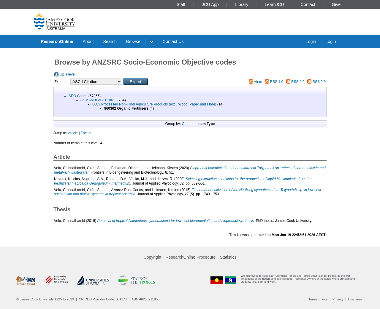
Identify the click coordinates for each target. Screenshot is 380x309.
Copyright (153, 257)
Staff (181, 4)
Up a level (67, 74)
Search (110, 41)
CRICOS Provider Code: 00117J (103, 299)
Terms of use (317, 299)
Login (310, 41)
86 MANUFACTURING (98, 100)
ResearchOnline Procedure (191, 257)
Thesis (86, 133)
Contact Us (173, 41)
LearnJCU (274, 4)
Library (241, 4)
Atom (258, 82)
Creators (189, 124)
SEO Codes (78, 96)
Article (73, 133)
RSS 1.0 (277, 82)
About (88, 41)
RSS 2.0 (298, 82)
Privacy (337, 299)
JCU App (210, 4)
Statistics (228, 257)
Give (336, 4)
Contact (307, 4)
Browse (133, 41)
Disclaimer (356, 299)
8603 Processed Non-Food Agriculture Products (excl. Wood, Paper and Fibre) (154, 104)
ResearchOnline (57, 41)
